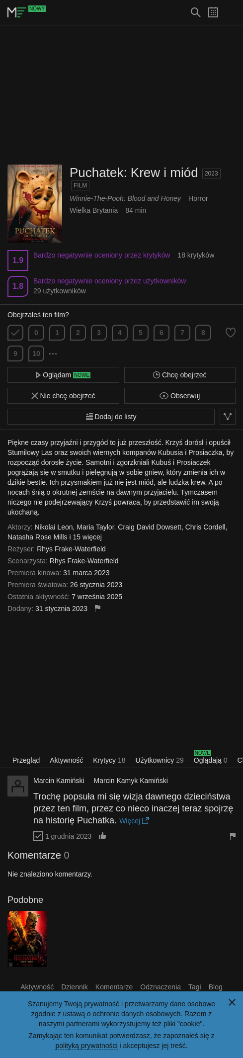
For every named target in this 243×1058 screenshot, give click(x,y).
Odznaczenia (160, 987)
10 (36, 353)
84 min (135, 210)
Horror (198, 198)
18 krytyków (195, 255)
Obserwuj (180, 396)
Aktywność (66, 760)
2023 (211, 173)
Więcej (134, 821)
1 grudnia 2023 (68, 836)
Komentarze (114, 987)
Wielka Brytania (94, 210)
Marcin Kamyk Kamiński (131, 781)
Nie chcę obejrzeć (63, 396)
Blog (216, 987)
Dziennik (74, 987)
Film (80, 185)
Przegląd (26, 760)
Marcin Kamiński (58, 781)
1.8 (17, 286)
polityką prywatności (86, 1046)
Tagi (194, 987)
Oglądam (63, 375)
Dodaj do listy (111, 417)
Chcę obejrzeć (179, 375)
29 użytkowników (59, 291)
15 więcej (87, 537)
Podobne (25, 900)
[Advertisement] (122, 95)
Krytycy (109, 760)
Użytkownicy (160, 760)
